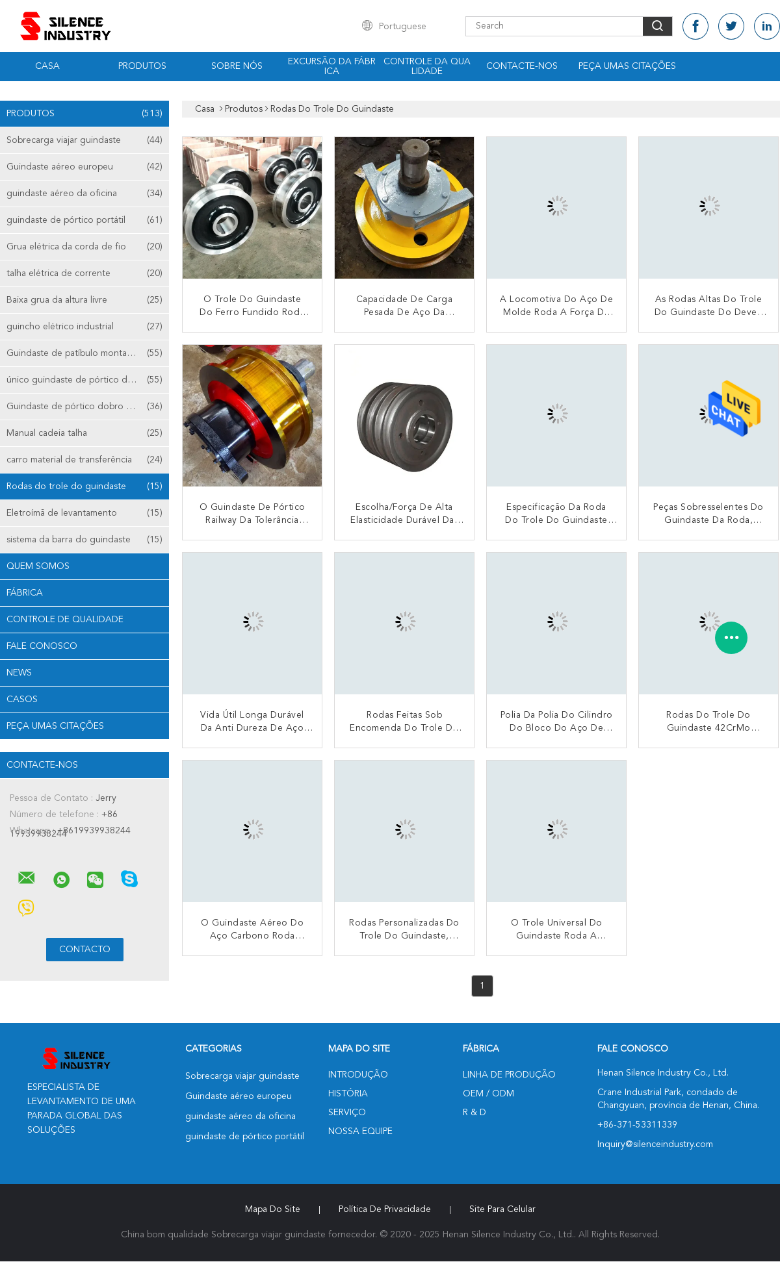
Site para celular (502, 1209)
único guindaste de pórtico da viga (84, 380)
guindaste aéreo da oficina (84, 194)
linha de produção (509, 1074)
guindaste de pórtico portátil (84, 220)
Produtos (142, 66)
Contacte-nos (522, 66)
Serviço (347, 1112)
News (19, 672)
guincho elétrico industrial (84, 327)
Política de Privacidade (385, 1209)
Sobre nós (237, 66)
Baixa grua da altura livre (84, 300)
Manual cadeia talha (84, 433)
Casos (22, 699)
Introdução (358, 1074)
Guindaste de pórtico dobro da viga (84, 407)
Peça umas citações (627, 66)
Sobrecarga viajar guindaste (84, 140)
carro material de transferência (84, 460)
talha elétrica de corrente (84, 273)
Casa (47, 66)
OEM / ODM (488, 1093)
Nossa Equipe (360, 1131)
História (348, 1093)
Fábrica (24, 593)
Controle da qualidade (427, 66)
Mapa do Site (272, 1209)
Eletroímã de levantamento (84, 513)
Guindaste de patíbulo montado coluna (87, 353)
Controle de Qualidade (65, 619)
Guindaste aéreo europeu (84, 167)
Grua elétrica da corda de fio (84, 247)
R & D (474, 1112)
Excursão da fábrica (332, 66)
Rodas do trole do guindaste (84, 486)
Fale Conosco (41, 646)
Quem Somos (38, 566)
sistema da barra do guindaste (84, 540)
